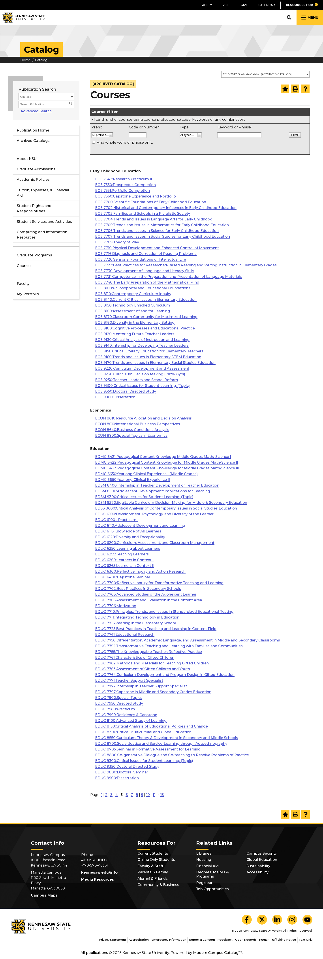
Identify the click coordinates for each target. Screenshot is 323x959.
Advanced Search (34, 111)
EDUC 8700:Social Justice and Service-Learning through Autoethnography (161, 743)
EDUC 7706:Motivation (115, 606)
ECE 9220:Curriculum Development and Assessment (142, 368)
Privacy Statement (112, 939)
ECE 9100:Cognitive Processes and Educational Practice (145, 328)
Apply (207, 5)
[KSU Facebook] (247, 920)
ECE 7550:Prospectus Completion (125, 185)
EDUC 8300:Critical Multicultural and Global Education (143, 732)
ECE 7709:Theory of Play (117, 242)
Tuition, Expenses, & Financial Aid (43, 192)
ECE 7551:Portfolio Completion (122, 190)
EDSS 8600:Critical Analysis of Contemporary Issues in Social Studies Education (166, 508)
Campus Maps (44, 895)
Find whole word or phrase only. (125, 142)
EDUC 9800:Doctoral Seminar (121, 772)
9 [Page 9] (142, 795)
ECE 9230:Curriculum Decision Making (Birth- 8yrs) (140, 374)
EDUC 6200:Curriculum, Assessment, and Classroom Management (154, 543)
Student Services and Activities (44, 222)
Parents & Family (152, 872)
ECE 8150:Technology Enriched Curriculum (132, 305)
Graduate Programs (34, 255)
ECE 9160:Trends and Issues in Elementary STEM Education (148, 357)
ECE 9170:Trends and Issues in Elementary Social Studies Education (155, 363)
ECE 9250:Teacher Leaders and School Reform (136, 380)
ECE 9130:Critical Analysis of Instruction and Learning (142, 340)
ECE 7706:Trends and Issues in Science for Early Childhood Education (157, 231)
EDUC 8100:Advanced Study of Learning (131, 720)
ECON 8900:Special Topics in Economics (131, 435)
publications (97, 953)
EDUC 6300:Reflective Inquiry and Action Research (140, 571)
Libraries (203, 853)
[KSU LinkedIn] (277, 920)
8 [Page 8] (137, 795)
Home (25, 60)
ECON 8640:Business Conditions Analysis (132, 430)
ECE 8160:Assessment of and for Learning (132, 311)
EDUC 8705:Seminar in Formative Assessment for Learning (148, 749)
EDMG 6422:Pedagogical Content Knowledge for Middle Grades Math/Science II (166, 462)
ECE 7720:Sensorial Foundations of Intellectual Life (140, 259)
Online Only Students (156, 859)
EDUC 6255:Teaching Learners (122, 554)
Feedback (225, 939)
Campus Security (261, 853)
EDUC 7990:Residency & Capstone (126, 715)
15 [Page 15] (162, 795)
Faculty (23, 284)
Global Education (261, 859)
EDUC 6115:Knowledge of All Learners (128, 531)
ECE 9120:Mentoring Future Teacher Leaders (134, 334)
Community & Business (158, 885)
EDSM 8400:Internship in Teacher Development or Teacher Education (157, 485)
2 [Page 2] (106, 795)
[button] (301, 5)
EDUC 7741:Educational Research (124, 634)
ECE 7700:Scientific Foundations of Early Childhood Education (150, 202)
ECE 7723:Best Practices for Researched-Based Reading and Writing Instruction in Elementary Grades (186, 265)
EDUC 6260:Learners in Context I (124, 560)
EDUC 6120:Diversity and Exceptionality (130, 537)
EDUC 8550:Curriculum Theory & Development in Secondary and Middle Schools (166, 738)
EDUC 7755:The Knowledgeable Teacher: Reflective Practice (148, 652)
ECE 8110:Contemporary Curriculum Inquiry (133, 294)
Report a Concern (202, 939)
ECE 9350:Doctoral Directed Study (125, 391)
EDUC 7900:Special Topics (118, 698)
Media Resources (97, 879)
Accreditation (139, 939)
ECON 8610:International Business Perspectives (137, 424)
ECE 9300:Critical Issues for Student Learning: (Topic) (142, 386)
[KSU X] (262, 920)
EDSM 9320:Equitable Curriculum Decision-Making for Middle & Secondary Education (171, 502)
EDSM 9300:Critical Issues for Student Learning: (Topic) (144, 497)
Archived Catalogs (33, 141)
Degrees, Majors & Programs (212, 874)
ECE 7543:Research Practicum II (123, 179)
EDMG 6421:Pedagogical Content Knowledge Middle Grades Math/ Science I (163, 457)
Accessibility (257, 872)
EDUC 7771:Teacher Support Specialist (129, 680)
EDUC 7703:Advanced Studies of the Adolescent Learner (145, 594)
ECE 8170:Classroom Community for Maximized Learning (146, 317)
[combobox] (265, 74)
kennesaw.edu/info (99, 872)
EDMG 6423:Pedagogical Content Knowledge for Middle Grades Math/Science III (167, 468)
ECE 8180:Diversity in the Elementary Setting (135, 322)
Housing (203, 859)
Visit (226, 5)
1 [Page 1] (101, 795)
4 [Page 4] (116, 795)
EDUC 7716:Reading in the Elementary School (135, 623)
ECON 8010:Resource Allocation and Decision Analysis (143, 418)
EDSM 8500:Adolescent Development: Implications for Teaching (152, 491)
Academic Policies (33, 179)
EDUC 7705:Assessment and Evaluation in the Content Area (148, 600)
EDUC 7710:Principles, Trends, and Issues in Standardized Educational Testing (164, 611)
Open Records (246, 939)
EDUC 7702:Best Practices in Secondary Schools (138, 589)
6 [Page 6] (127, 795)
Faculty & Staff (150, 866)
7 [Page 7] (132, 795)
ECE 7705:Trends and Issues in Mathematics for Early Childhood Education (162, 225)
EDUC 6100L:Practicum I (116, 520)
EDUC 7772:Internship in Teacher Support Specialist (141, 686)
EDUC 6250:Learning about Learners (127, 548)
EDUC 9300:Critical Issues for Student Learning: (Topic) (144, 761)
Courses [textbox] (25, 96)
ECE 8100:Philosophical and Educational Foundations (142, 288)
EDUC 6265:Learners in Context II (124, 566)
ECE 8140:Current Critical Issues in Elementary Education (146, 299)
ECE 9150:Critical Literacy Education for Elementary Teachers (149, 351)
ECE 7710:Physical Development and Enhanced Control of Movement (157, 248)
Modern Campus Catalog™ (217, 953)
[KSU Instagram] (292, 920)
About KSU (27, 159)
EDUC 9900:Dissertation (117, 778)
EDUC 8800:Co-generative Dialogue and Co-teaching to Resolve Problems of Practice (172, 755)
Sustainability (258, 866)
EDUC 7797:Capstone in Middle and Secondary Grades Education (153, 692)
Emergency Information (168, 939)
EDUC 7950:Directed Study (119, 703)
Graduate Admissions (36, 169)
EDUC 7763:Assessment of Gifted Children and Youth (142, 669)
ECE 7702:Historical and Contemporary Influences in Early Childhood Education (166, 208)
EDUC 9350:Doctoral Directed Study (127, 766)
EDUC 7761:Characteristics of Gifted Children (134, 657)
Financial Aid (207, 866)
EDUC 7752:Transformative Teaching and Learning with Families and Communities (169, 646)
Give (244, 5)
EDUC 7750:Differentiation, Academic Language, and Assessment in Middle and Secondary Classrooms (187, 640)
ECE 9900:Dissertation (115, 397)
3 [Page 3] (111, 795)
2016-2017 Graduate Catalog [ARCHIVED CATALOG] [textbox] (257, 74)
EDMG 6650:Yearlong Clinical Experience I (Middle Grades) (146, 474)
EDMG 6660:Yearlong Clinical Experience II (132, 480)
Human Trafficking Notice (277, 939)
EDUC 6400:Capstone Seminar (122, 577)
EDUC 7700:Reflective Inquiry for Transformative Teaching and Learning (159, 583)
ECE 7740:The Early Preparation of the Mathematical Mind (147, 282)
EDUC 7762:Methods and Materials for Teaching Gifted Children (152, 663)
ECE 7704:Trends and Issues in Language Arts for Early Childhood (153, 219)
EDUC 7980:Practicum (115, 709)
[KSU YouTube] (307, 920)
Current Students (152, 853)
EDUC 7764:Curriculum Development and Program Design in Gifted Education (165, 675)
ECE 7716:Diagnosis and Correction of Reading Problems (146, 254)
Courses (24, 266)
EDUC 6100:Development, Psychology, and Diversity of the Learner (154, 514)
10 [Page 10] (148, 795)
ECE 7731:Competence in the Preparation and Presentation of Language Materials (168, 277)
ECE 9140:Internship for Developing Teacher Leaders (142, 345)
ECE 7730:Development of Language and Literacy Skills (144, 271)
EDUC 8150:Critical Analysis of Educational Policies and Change (151, 726)
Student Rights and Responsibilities (34, 208)
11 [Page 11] (154, 795)
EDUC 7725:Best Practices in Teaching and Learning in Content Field (155, 629)
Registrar (204, 883)
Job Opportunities (212, 889)
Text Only (305, 939)
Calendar (266, 5)
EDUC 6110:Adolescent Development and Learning (140, 525)
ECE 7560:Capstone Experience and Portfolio (135, 196)
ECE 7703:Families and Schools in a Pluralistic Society (142, 213)
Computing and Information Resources (42, 234)
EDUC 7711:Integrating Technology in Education (137, 617)
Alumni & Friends (152, 878)
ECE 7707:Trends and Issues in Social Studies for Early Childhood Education (162, 236)
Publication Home (33, 130)
